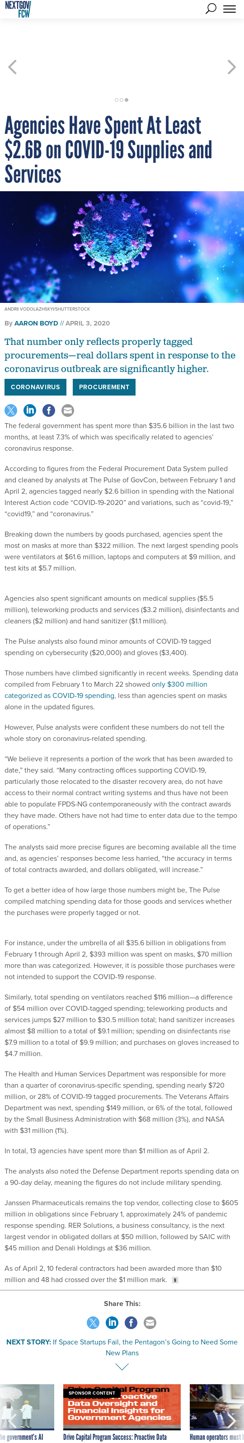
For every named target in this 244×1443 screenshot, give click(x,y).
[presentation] (12, 1390)
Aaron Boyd (36, 291)
